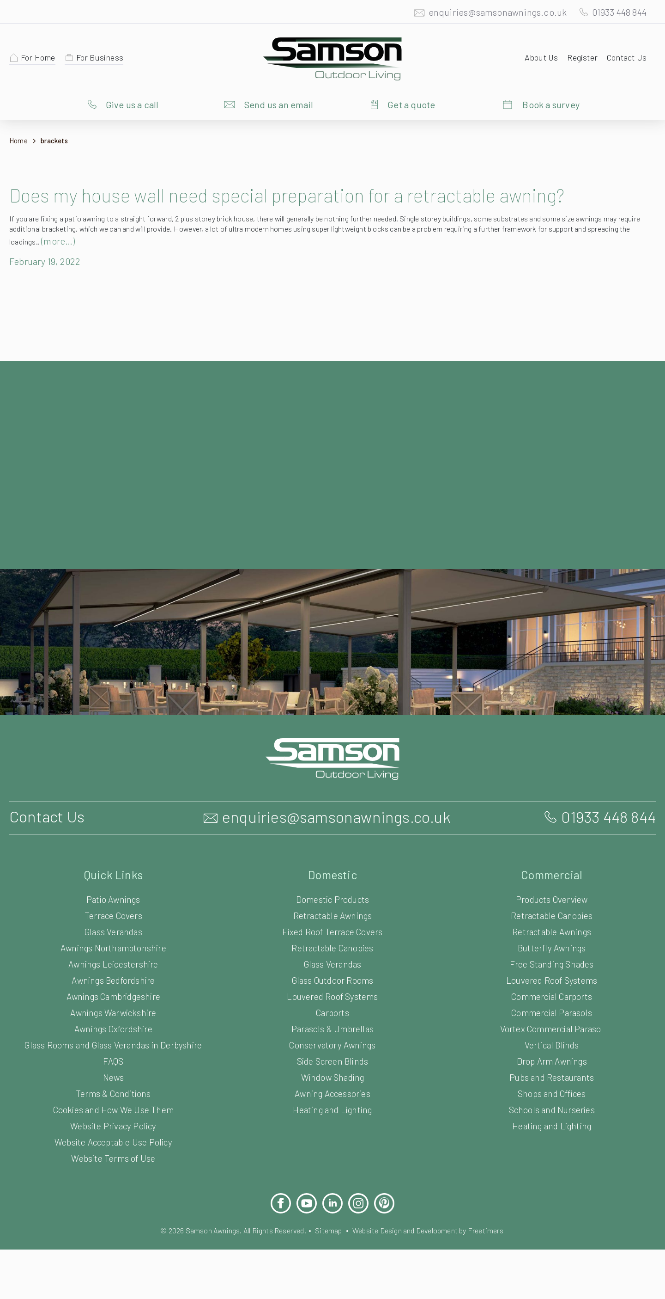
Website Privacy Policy (113, 1156)
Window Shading (332, 1108)
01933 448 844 (615, 11)
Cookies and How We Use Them (113, 1140)
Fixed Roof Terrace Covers (332, 962)
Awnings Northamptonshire (113, 978)
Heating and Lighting (332, 1140)
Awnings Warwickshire (113, 1043)
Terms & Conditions (113, 1124)
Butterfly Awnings (551, 978)
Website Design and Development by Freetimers (435, 1261)
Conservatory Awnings (332, 1075)
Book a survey (551, 104)
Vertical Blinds (551, 1075)
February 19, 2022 (47, 292)
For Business (104, 56)
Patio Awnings (113, 930)
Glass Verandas (113, 962)
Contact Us (626, 56)
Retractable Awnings (333, 946)
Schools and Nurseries (552, 1140)
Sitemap (328, 1261)
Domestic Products (332, 930)
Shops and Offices (551, 1124)
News (113, 1108)
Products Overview (551, 930)
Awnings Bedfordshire (113, 1011)
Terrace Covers (113, 946)
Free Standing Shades (551, 994)
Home (18, 141)
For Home (40, 56)
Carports (332, 1043)
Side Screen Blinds (332, 1092)
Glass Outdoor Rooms (332, 1011)
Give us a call (132, 104)
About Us (537, 56)
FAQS (113, 1092)
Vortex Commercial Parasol (551, 1059)
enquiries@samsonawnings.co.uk (488, 11)
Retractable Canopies (333, 978)
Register (579, 56)
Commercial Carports (551, 1027)
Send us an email (278, 104)
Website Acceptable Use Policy (113, 1172)
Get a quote (411, 104)
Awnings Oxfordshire (113, 1059)
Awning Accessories (332, 1124)
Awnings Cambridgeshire (113, 1027)
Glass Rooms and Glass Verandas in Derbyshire (113, 1075)
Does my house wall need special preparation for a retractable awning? (320, 206)
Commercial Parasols (551, 1043)
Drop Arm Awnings (551, 1092)
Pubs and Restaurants (552, 1108)
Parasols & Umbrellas (333, 1059)
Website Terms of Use (113, 1189)
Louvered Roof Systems (333, 1027)
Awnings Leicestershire (113, 994)
